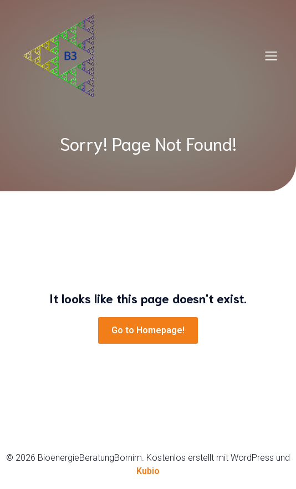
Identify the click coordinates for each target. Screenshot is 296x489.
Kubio (148, 471)
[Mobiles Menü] (271, 55)
